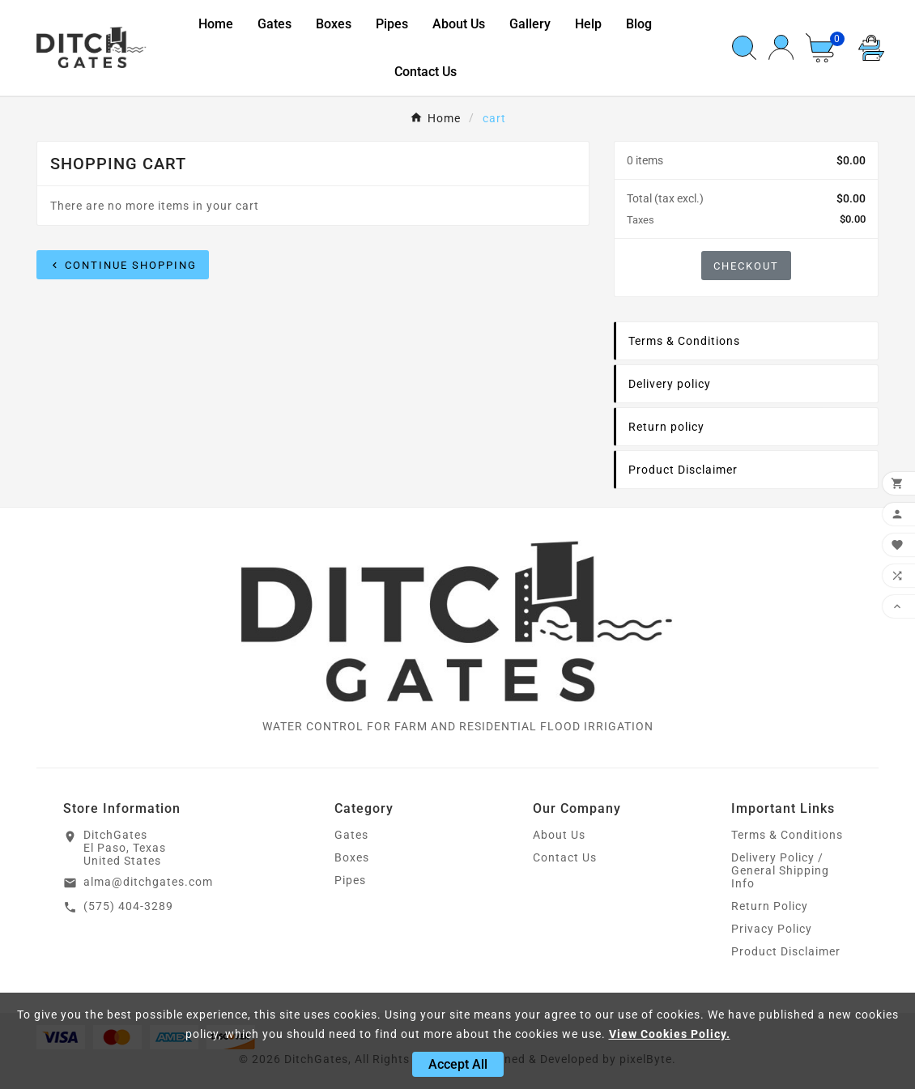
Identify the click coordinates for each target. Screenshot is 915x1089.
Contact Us (565, 857)
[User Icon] (781, 47)
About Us (559, 834)
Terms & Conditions (787, 834)
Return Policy (769, 906)
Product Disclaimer (786, 951)
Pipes (350, 880)
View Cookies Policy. (669, 1033)
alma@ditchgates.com (148, 881)
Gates (351, 834)
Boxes (351, 857)
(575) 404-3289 (128, 906)
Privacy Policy (771, 928)
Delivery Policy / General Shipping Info (780, 870)
